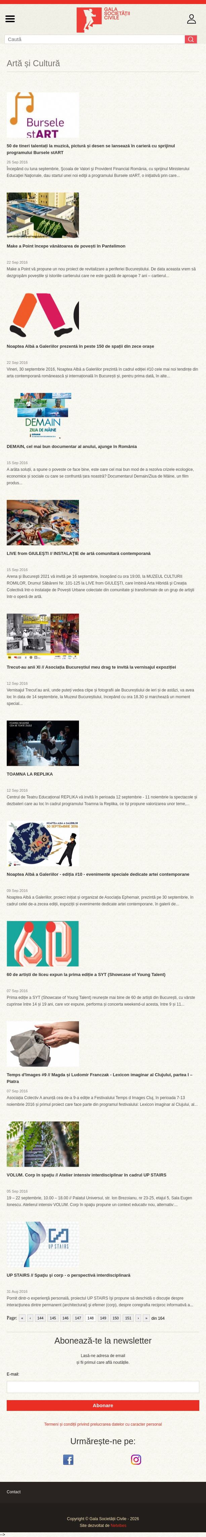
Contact (13, 1492)
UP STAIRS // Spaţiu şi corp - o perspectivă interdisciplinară (68, 1275)
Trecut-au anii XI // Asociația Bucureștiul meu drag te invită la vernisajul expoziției (91, 667)
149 (103, 1318)
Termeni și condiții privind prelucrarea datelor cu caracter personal (103, 1424)
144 (40, 1318)
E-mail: (13, 1374)
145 (53, 1318)
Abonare (103, 1405)
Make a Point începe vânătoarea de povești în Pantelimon (66, 246)
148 (90, 1318)
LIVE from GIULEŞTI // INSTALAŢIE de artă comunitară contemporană (79, 553)
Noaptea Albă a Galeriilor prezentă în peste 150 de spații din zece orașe (80, 346)
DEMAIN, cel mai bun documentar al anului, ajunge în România (72, 446)
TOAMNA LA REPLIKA (30, 774)
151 (128, 1318)
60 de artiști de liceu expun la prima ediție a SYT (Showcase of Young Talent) (86, 974)
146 (66, 1318)
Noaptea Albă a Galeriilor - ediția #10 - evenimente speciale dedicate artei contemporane (98, 874)
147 (78, 1318)
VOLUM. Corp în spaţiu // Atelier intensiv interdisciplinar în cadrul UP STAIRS (86, 1174)
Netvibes (118, 1525)
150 (116, 1318)
